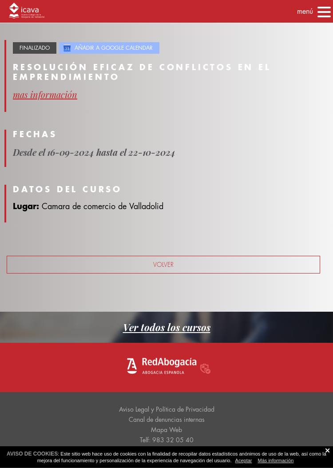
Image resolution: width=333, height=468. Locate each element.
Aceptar (243, 460)
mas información (45, 94)
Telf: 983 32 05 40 (167, 440)
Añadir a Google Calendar (114, 48)
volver (163, 265)
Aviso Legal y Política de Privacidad (166, 409)
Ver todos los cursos (166, 327)
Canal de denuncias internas (167, 420)
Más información (276, 460)
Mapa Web (166, 430)
